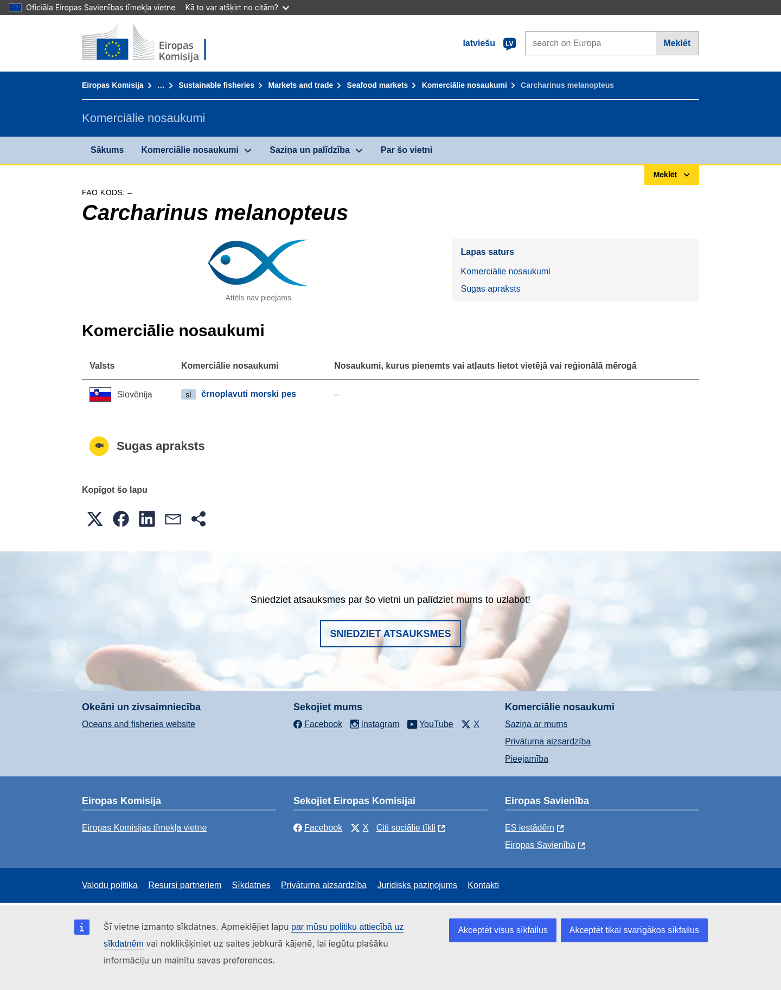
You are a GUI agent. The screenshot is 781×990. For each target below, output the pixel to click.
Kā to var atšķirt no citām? (237, 7)
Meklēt (676, 43)
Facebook (317, 827)
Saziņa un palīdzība (310, 150)
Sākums (107, 150)
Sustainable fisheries (216, 85)
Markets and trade (300, 85)
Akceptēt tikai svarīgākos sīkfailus (634, 930)
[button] (95, 519)
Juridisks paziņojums (417, 885)
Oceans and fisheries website (138, 724)
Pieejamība (526, 758)
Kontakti (483, 885)
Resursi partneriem (184, 885)
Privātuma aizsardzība (548, 741)
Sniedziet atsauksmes (390, 633)
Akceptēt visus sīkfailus (502, 930)
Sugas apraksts (490, 288)
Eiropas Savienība (540, 845)
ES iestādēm (529, 827)
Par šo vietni (406, 150)
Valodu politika (110, 885)
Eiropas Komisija (113, 85)
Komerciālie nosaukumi (464, 85)
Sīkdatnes (251, 885)
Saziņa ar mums (536, 724)
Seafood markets (377, 85)
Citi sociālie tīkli (406, 827)
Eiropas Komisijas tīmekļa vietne (144, 827)
